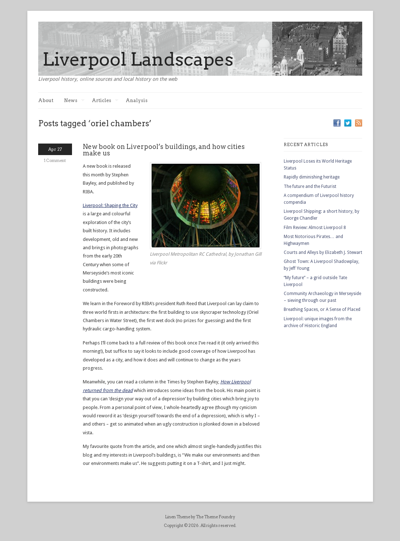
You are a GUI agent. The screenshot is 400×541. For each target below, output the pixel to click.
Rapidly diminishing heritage (312, 177)
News (74, 100)
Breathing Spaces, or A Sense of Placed (322, 309)
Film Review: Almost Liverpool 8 (315, 227)
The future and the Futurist (310, 186)
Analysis (137, 100)
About (45, 100)
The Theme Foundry (215, 516)
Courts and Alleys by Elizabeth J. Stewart (323, 252)
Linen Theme (177, 516)
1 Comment (55, 160)
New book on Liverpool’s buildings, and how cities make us (164, 150)
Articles (105, 100)
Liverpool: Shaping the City (110, 205)
